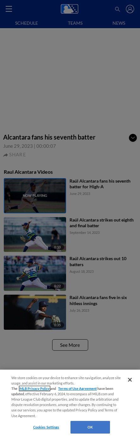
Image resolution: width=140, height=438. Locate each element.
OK (90, 427)
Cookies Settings (46, 427)
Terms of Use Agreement (77, 388)
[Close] (130, 380)
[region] (70, 404)
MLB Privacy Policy (35, 388)
